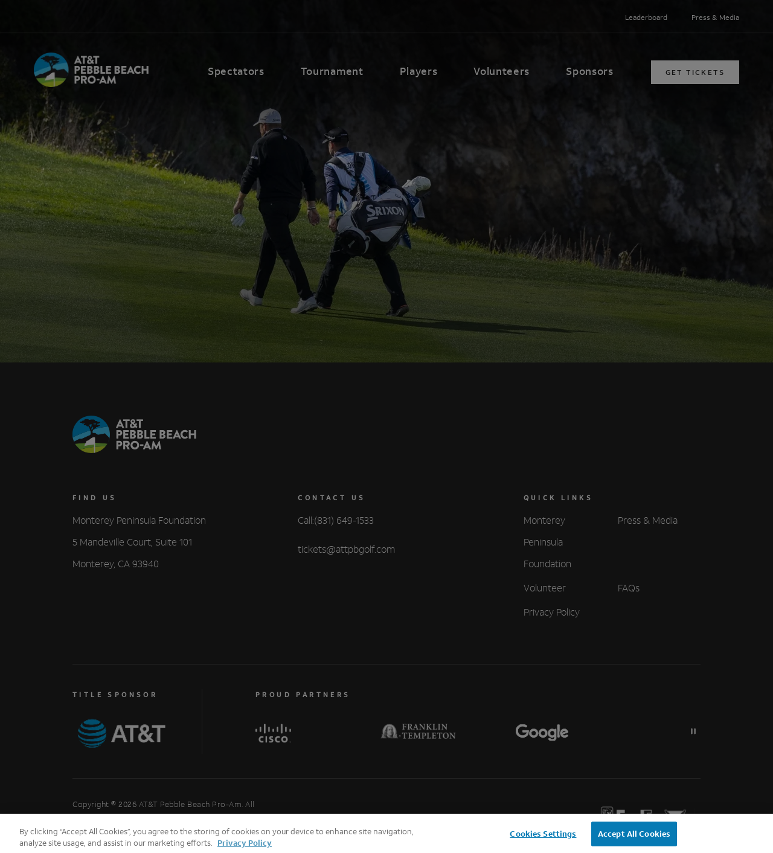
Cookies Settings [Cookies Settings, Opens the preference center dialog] (543, 840)
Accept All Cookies (634, 840)
